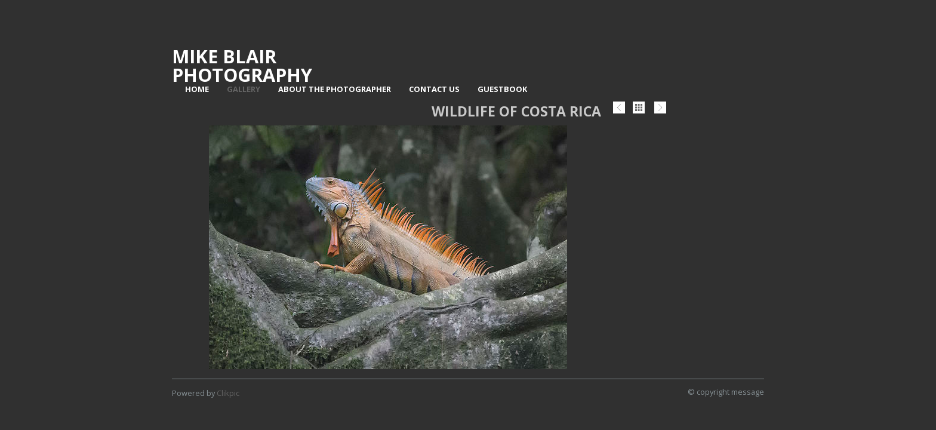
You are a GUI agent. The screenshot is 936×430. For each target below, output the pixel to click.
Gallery (243, 89)
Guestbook (502, 89)
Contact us (434, 89)
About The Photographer (334, 89)
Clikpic (228, 393)
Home (197, 89)
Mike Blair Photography (242, 65)
